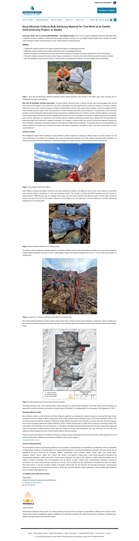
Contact (69, 20)
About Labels (56, 20)
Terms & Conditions (71, 533)
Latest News (28, 20)
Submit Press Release (56, 533)
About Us (80, 20)
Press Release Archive (40, 533)
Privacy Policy (99, 533)
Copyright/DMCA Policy (86, 533)
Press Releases (42, 20)
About (30, 533)
